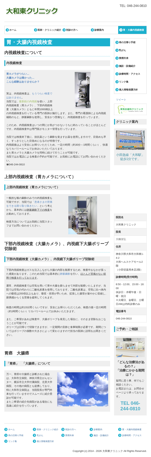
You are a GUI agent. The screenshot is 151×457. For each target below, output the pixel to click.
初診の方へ (72, 30)
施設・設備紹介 (127, 66)
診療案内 (99, 30)
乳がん (122, 50)
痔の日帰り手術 (127, 42)
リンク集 (123, 81)
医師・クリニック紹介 (49, 30)
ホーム (12, 30)
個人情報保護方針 (128, 89)
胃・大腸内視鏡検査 (133, 30)
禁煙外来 (123, 58)
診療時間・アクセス (129, 74)
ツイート (121, 99)
